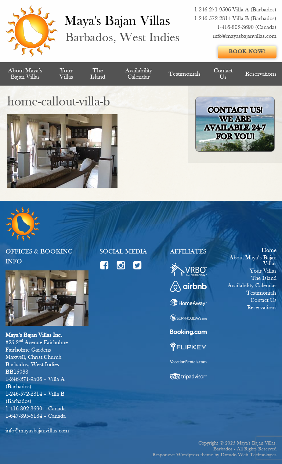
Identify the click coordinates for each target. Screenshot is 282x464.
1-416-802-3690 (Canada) (246, 27)
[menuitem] (25, 74)
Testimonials (184, 74)
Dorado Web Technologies (248, 455)
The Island (97, 74)
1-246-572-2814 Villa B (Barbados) (235, 19)
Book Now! (247, 52)
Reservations (260, 74)
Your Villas (66, 74)
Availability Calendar (138, 74)
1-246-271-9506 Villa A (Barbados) (235, 10)
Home (268, 250)
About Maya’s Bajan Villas (25, 74)
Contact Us (223, 74)
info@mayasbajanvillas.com (244, 36)
